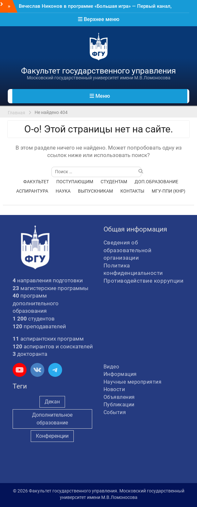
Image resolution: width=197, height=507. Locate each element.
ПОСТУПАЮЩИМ (74, 181)
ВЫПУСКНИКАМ (95, 191)
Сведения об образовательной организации (128, 250)
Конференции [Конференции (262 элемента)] (52, 436)
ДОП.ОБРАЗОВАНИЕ (156, 181)
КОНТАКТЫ (132, 191)
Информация (120, 374)
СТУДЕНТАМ (114, 181)
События (115, 412)
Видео (111, 367)
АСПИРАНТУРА (32, 191)
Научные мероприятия (133, 382)
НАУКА (63, 191)
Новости (114, 389)
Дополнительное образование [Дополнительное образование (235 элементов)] (52, 419)
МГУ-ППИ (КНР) (168, 191)
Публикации (119, 404)
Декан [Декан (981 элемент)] (52, 402)
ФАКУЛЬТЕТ (36, 181)
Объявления (119, 397)
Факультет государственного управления (98, 70)
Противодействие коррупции (144, 280)
